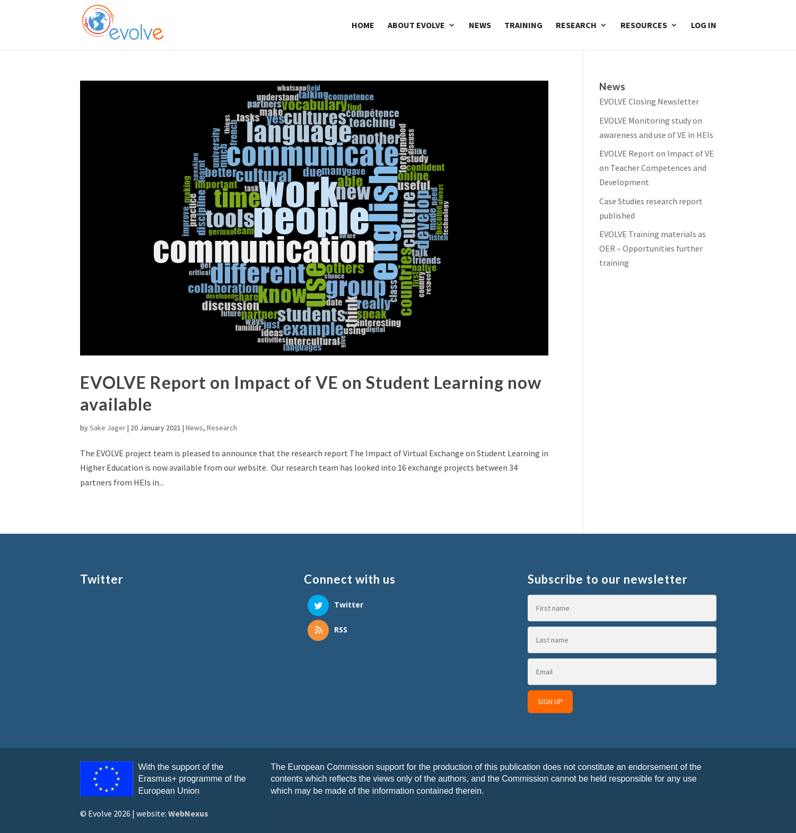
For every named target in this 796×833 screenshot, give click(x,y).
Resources (643, 25)
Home (363, 25)
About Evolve (416, 25)
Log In (703, 25)
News (480, 25)
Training (523, 25)
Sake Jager (108, 427)
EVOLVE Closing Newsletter (649, 101)
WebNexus (188, 813)
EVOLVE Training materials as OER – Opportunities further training (652, 248)
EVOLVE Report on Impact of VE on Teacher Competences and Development (656, 167)
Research (576, 25)
